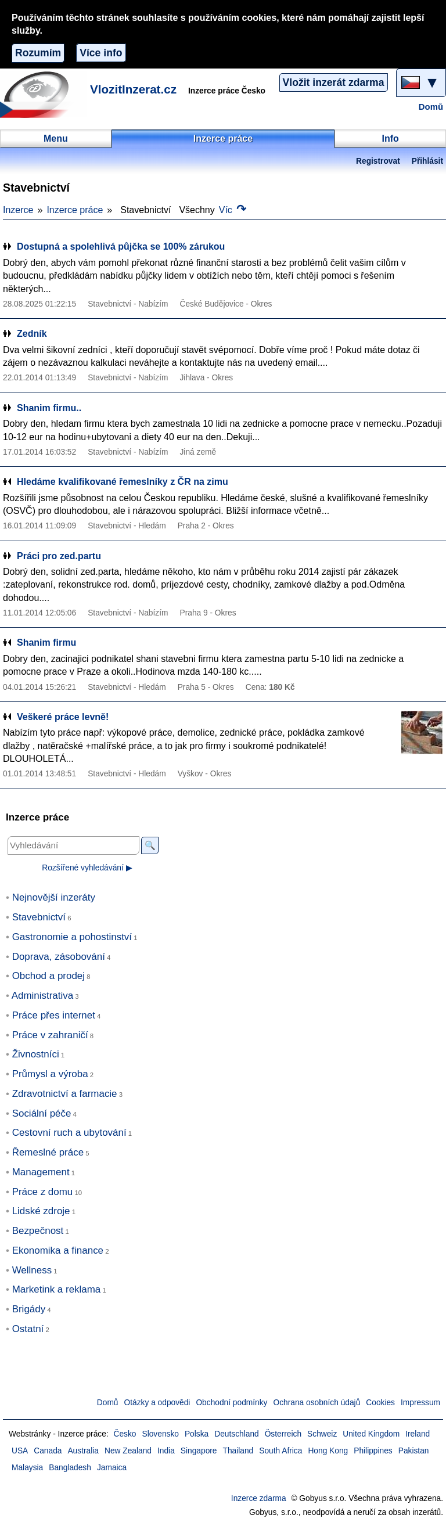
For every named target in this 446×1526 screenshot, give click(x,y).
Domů (431, 106)
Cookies (380, 1402)
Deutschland (236, 1434)
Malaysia (27, 1467)
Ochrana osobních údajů (316, 1402)
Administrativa (42, 995)
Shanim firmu (46, 642)
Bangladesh (70, 1467)
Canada (48, 1450)
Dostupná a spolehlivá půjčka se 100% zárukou (121, 246)
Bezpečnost (38, 1230)
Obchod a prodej (48, 975)
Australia (83, 1450)
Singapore (199, 1450)
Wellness (32, 1270)
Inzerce (18, 210)
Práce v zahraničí (50, 1035)
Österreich (283, 1434)
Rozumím (38, 53)
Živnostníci (35, 1054)
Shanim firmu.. (49, 408)
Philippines (373, 1450)
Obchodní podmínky (231, 1402)
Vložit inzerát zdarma (333, 82)
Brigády (28, 1309)
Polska (196, 1434)
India (166, 1450)
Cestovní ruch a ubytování (69, 1132)
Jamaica (112, 1467)
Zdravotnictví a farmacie (64, 1093)
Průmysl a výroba (50, 1073)
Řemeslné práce (48, 1152)
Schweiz (322, 1434)
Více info (101, 53)
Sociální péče (41, 1113)
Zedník (32, 334)
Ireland (417, 1434)
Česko (125, 1434)
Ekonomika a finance (57, 1250)
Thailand (238, 1450)
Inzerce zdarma (258, 1498)
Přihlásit (427, 161)
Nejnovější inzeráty (53, 897)
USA (20, 1450)
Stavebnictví (39, 917)
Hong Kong (328, 1450)
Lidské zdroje (41, 1211)
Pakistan (413, 1450)
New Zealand (128, 1450)
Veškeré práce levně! (63, 717)
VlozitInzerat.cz (133, 89)
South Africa (280, 1450)
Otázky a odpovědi (157, 1402)
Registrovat (378, 161)
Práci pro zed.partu (59, 556)
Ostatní (28, 1328)
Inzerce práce (74, 210)
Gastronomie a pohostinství (72, 936)
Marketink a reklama (56, 1289)
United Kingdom (371, 1434)
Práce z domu (42, 1191)
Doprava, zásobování (58, 956)
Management (41, 1172)
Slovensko (160, 1434)
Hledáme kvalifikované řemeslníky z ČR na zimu (122, 482)
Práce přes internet (53, 1015)
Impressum (420, 1402)
